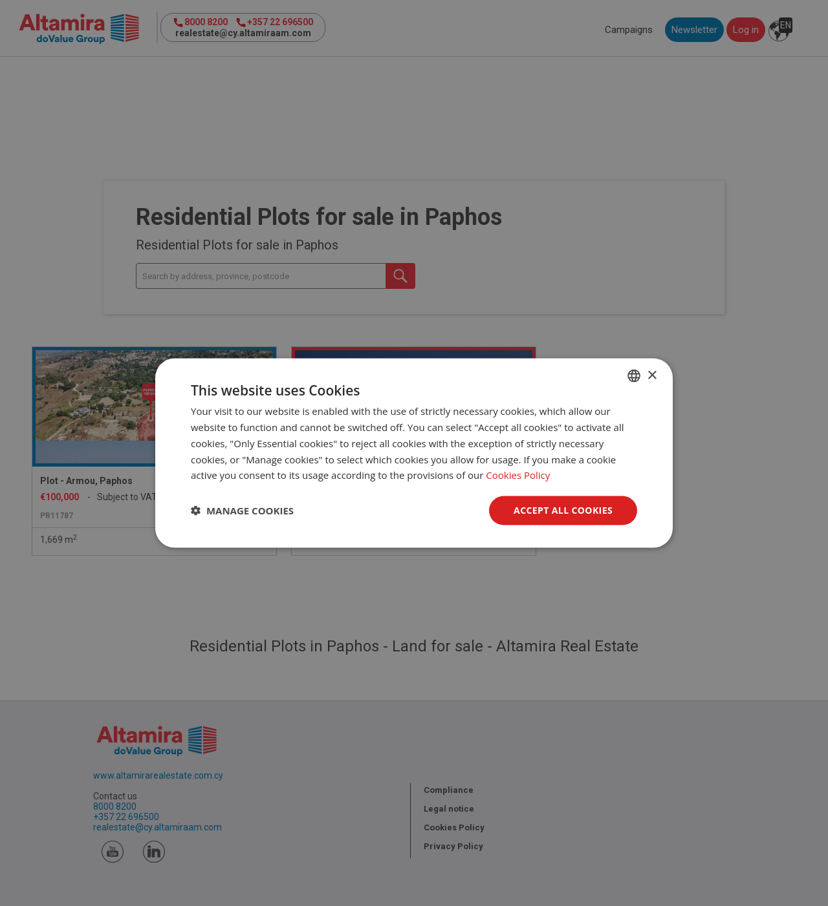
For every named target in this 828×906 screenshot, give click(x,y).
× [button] (652, 375)
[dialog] (414, 453)
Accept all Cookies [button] (563, 510)
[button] (242, 510)
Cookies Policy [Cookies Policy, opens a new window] (518, 475)
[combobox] (633, 376)
